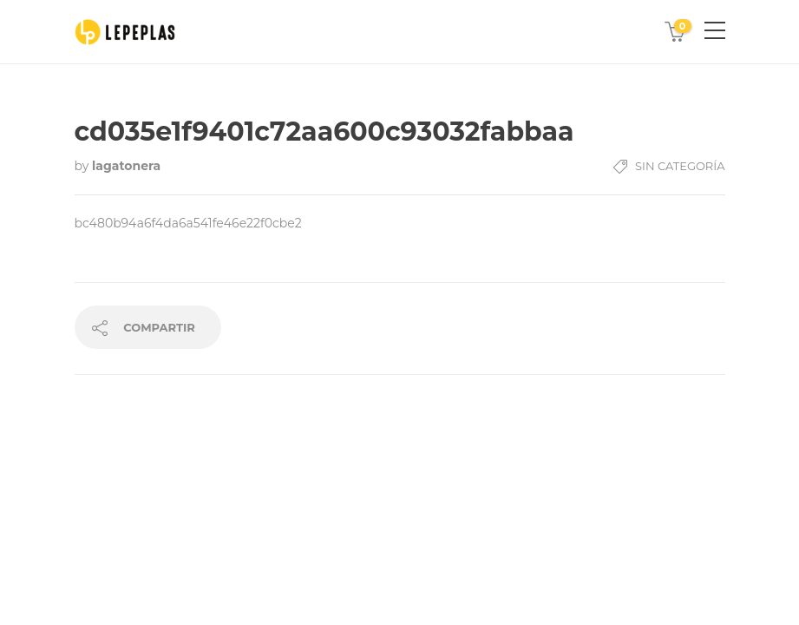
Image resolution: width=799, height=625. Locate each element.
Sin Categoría (679, 166)
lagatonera (126, 166)
